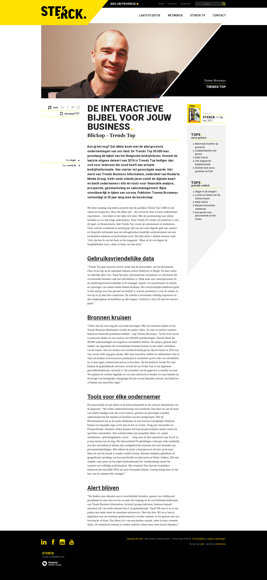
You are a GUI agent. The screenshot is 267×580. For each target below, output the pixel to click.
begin (73, 160)
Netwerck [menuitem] (175, 15)
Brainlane (221, 544)
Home (161, 4)
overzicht (71, 165)
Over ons (172, 4)
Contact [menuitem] (219, 15)
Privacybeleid (198, 539)
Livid (202, 544)
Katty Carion (201, 157)
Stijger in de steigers (206, 191)
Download (69, 113)
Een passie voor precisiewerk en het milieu (205, 216)
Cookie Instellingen (217, 539)
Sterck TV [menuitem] (197, 15)
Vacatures (185, 4)
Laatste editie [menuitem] (149, 15)
